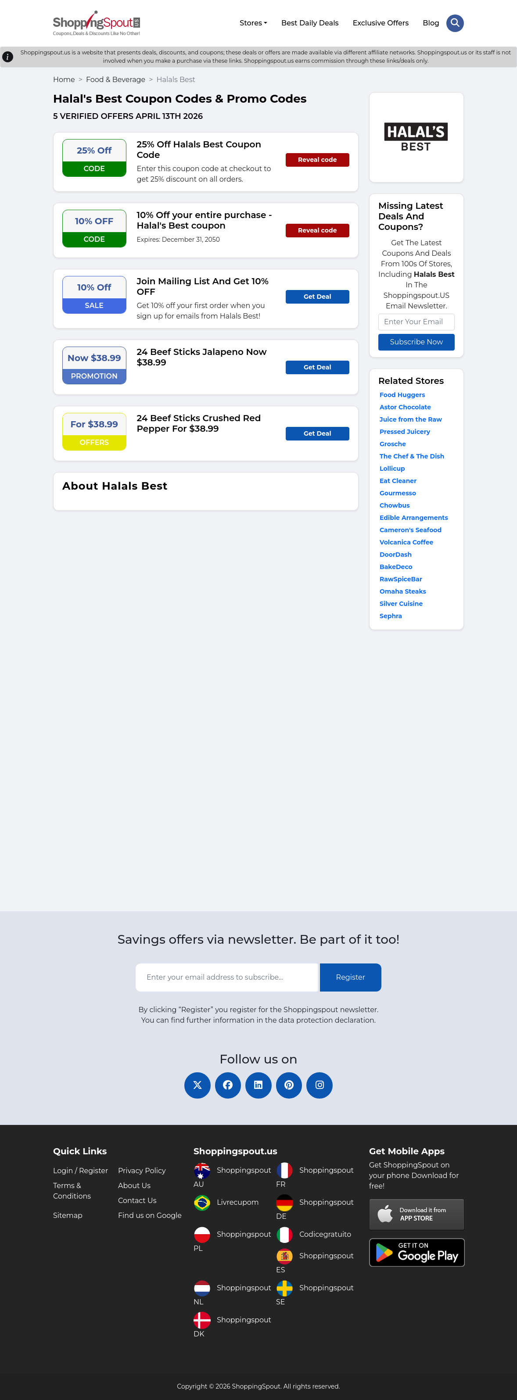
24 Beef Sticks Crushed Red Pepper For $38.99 (199, 423)
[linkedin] (258, 1085)
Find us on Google (150, 1215)
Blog (431, 23)
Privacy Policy (142, 1171)
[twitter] (197, 1085)
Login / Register (80, 1171)
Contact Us (137, 1200)
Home (64, 79)
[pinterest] (289, 1085)
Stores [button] (251, 23)
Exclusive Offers (381, 23)
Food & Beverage (115, 79)
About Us (134, 1186)
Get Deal (317, 297)
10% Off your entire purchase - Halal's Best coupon (204, 220)
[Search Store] (455, 23)
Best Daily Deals (310, 23)
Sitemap (68, 1215)
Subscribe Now (416, 341)
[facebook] (228, 1085)
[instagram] (320, 1085)
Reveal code (317, 160)
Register (351, 977)
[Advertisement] (416, 772)
